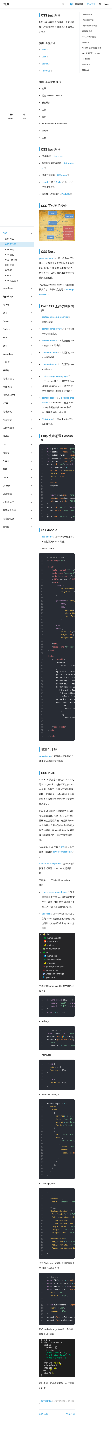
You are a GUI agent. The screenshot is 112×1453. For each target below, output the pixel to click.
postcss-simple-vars (53, 328)
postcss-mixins (50, 340)
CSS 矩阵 (9, 265)
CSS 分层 (9, 249)
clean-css (58, 156)
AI (100, 4)
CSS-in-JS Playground (51, 873)
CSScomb (63, 175)
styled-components (63, 862)
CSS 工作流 (10, 244)
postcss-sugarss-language (56, 376)
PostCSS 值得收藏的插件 (91, 48)
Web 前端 (91, 4)
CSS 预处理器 (87, 14)
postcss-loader (50, 398)
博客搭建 (79, 4)
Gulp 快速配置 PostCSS (91, 53)
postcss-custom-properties (56, 317)
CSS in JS (85, 70)
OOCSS (8, 270)
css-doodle (48, 539)
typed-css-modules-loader (56, 902)
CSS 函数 (9, 254)
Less (45, 56)
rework (46, 182)
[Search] (64, 4)
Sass (45, 49)
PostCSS (47, 70)
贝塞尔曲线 (86, 64)
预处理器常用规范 (90, 26)
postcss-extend (51, 352)
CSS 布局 (9, 239)
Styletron (47, 924)
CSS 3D (8, 275)
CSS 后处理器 (87, 31)
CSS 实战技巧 (11, 280)
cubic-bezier (46, 766)
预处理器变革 (88, 20)
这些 (64, 857)
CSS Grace (48, 419)
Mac (106, 4)
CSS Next (85, 42)
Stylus (46, 63)
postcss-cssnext (48, 258)
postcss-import (50, 364)
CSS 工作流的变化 (89, 37)
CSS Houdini (11, 260)
